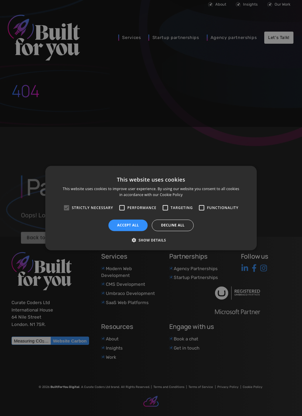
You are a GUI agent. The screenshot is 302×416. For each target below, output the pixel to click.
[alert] (151, 208)
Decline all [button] (173, 225)
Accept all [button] (128, 225)
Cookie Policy (171, 194)
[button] (151, 240)
